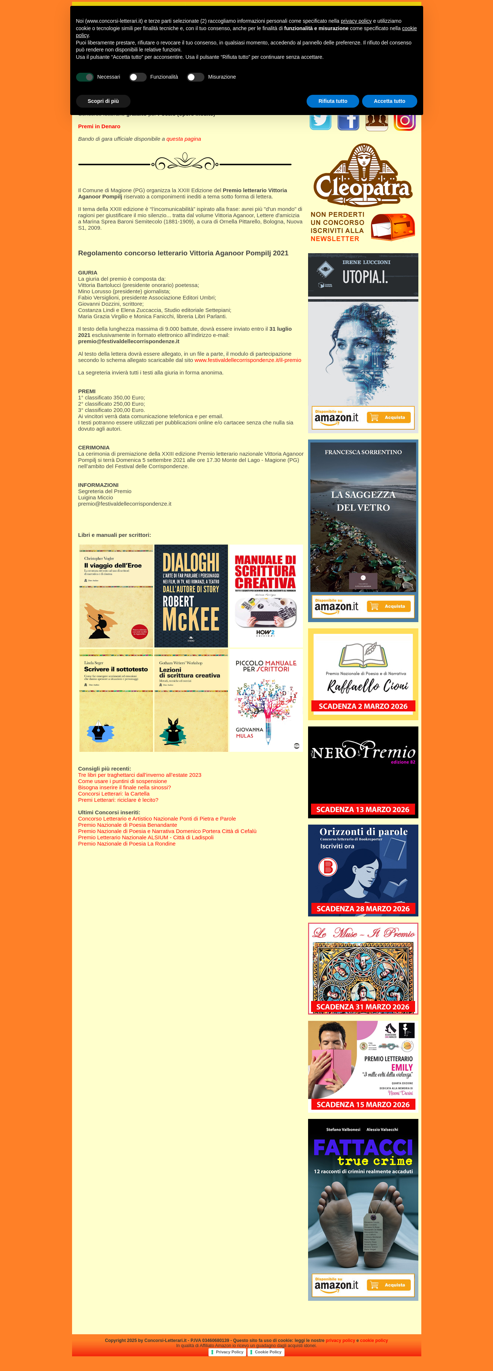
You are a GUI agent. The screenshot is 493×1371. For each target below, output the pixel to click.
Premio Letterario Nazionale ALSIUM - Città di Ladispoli (146, 837)
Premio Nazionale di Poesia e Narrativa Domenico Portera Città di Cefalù (167, 831)
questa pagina (184, 139)
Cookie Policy (268, 1352)
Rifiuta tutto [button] (332, 101)
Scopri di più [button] (103, 101)
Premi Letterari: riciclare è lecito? (118, 800)
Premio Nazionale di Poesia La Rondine (127, 843)
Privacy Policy (229, 1352)
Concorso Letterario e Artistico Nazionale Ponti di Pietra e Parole (157, 818)
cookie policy (374, 1340)
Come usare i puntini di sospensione (122, 781)
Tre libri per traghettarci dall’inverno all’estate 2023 (139, 775)
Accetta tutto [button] (390, 101)
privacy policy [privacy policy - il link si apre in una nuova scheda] (356, 21)
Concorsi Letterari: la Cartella (114, 793)
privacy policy (340, 1340)
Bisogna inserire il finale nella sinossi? (124, 787)
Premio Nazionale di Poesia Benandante (127, 825)
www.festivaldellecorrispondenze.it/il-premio (247, 360)
